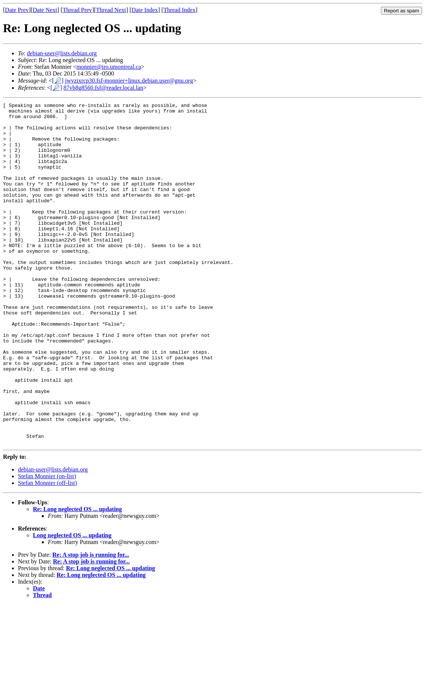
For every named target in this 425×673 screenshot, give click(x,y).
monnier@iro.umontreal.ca (108, 67)
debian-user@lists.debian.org (62, 53)
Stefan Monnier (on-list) (47, 544)
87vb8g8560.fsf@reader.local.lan (103, 87)
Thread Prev (77, 10)
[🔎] (58, 80)
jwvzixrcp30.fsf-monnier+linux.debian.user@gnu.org (129, 80)
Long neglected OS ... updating (72, 603)
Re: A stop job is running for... (90, 623)
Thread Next (111, 10)
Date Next (45, 10)
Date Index (145, 10)
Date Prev (17, 10)
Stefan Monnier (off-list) (47, 551)
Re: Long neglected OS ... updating (77, 577)
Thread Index (179, 10)
